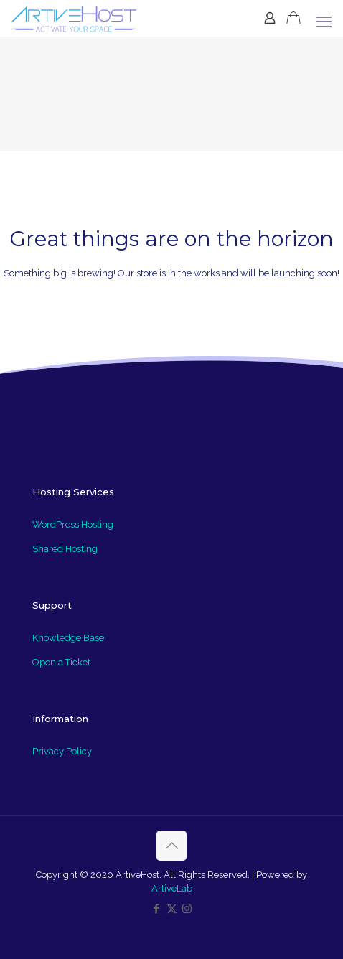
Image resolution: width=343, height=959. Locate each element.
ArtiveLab (171, 888)
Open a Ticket (61, 662)
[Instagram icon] (187, 908)
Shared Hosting (65, 548)
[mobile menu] (323, 21)
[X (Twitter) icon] (171, 908)
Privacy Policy (62, 751)
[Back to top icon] (171, 846)
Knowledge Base (68, 637)
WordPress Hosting (72, 524)
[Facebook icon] (156, 908)
